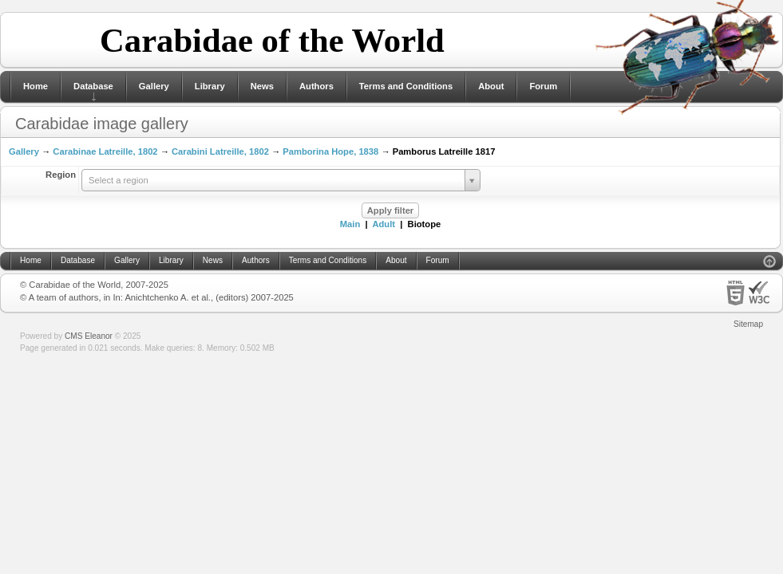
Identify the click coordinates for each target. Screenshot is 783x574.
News (262, 86)
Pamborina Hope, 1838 (330, 151)
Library (210, 86)
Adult (383, 224)
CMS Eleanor (89, 336)
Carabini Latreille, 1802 (220, 151)
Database (93, 86)
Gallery (154, 86)
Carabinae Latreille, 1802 (105, 151)
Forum (543, 86)
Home (35, 86)
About (491, 86)
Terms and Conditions (406, 86)
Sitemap (748, 324)
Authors (316, 86)
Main (350, 224)
